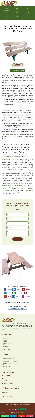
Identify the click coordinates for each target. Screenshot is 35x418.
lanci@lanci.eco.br (6, 185)
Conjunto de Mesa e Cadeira (10, 360)
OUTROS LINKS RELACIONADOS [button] (18, 303)
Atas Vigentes (6, 344)
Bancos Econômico (7, 368)
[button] (16, 279)
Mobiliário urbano (7, 363)
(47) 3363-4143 (12, 187)
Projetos (5, 340)
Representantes (7, 343)
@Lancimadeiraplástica (8, 190)
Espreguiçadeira (7, 364)
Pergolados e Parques (8, 358)
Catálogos (5, 341)
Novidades (5, 346)
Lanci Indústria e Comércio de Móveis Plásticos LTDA (17, 159)
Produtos (5, 338)
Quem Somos (6, 337)
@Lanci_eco (22, 188)
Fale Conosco (6, 348)
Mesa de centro (7, 366)
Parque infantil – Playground (10, 361)
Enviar (17, 239)
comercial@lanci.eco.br (21, 185)
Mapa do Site (6, 349)
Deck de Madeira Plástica (9, 357)
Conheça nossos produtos (17, 70)
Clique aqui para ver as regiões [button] (17, 308)
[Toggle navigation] (32, 3)
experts (21, 412)
